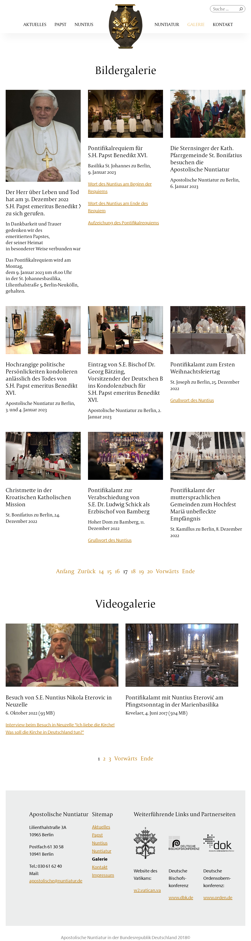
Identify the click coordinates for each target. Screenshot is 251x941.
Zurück (87, 571)
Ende (188, 571)
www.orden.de (217, 897)
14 (101, 571)
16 (117, 571)
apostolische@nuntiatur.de (55, 881)
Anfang (65, 571)
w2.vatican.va (147, 890)
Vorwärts (167, 571)
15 (109, 571)
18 (133, 571)
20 (150, 571)
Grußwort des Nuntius (192, 400)
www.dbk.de (181, 897)
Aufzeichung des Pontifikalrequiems (123, 222)
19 (141, 571)
